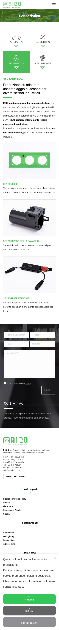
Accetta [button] (29, 599)
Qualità (6, 514)
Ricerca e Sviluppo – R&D (14, 499)
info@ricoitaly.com (11, 470)
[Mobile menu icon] (54, 5)
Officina (6, 502)
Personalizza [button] (29, 621)
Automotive (8, 532)
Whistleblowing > (16, 476)
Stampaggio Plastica (12, 510)
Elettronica (8, 506)
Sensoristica (8, 540)
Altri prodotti (9, 544)
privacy (28, 383)
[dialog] (29, 592)
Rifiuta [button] (29, 610)
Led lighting (8, 536)
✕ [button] (54, 558)
